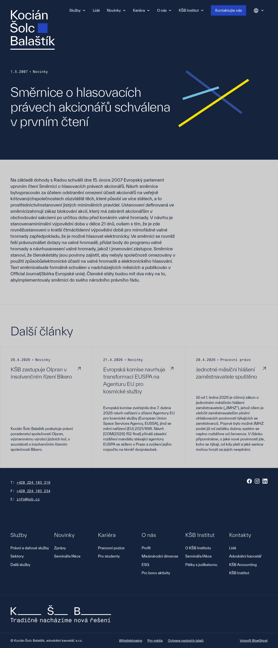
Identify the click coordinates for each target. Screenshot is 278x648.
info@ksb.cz (28, 499)
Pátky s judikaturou (201, 565)
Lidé (96, 10)
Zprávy (60, 548)
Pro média (155, 640)
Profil (146, 548)
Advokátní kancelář (245, 556)
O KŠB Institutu (198, 548)
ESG (145, 565)
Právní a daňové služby (29, 548)
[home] (32, 30)
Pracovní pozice (111, 548)
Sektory (17, 556)
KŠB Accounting (243, 565)
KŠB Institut (239, 573)
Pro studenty (109, 556)
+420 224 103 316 (33, 483)
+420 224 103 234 (33, 491)
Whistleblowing (130, 640)
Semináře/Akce (67, 556)
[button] (77, 10)
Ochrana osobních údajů (186, 640)
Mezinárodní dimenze (160, 556)
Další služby (20, 565)
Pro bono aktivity (156, 573)
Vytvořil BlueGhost (254, 640)
